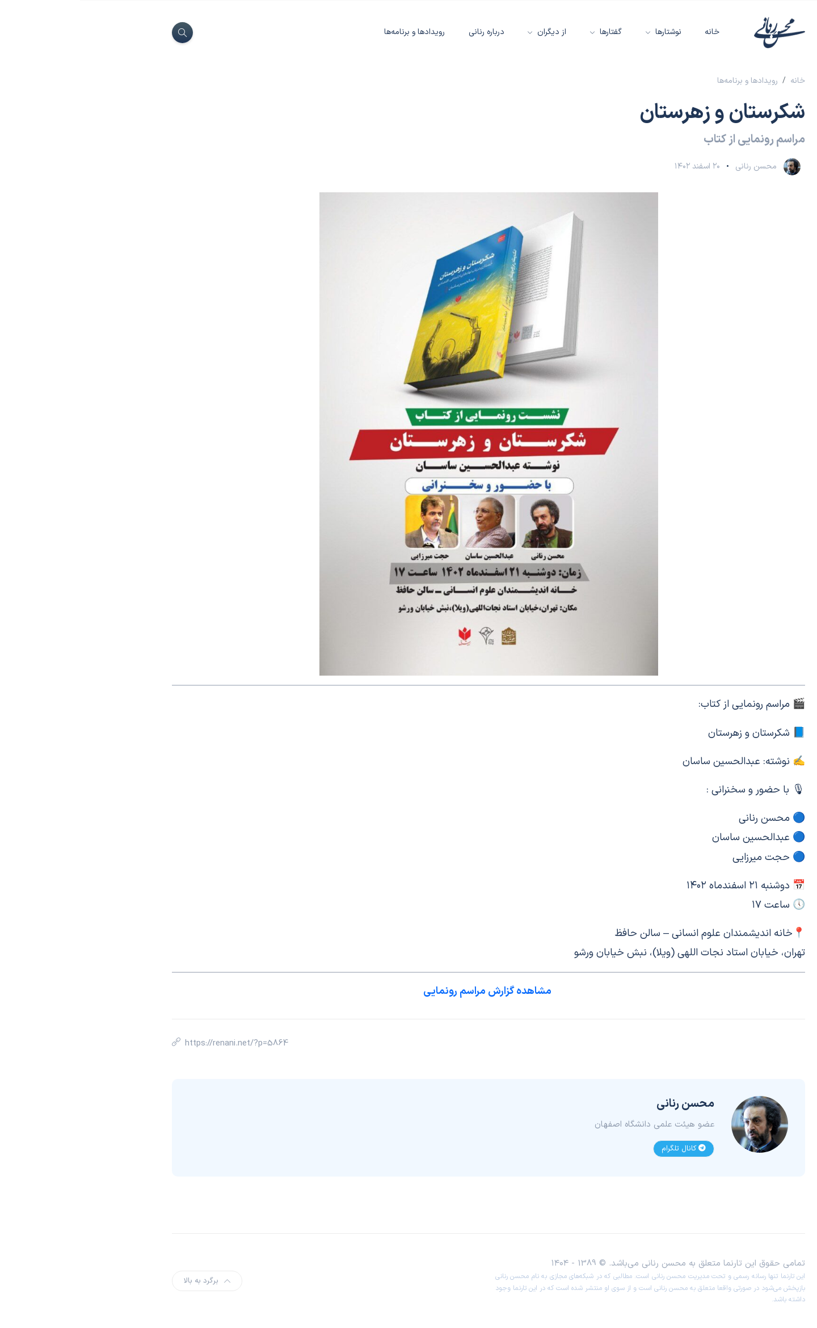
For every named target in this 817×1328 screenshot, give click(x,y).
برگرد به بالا (127, 1281)
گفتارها (529, 32)
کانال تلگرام (604, 1148)
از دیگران (470, 32)
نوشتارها (587, 32)
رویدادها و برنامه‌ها (334, 32)
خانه (632, 32)
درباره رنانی (406, 32)
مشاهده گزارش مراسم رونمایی (408, 991)
